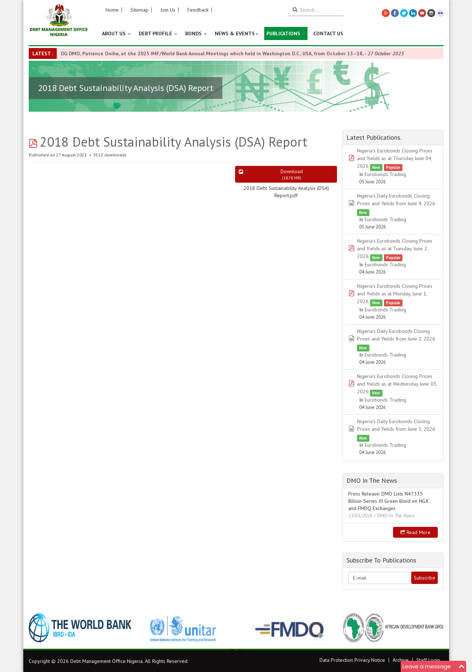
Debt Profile (158, 33)
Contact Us (328, 33)
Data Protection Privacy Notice (352, 660)
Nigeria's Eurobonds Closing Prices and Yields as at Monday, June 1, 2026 (394, 294)
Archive (401, 660)
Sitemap (139, 9)
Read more (415, 532)
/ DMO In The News (394, 515)
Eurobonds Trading (385, 174)
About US (116, 33)
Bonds (196, 33)
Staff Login (428, 660)
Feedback (198, 9)
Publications (285, 33)
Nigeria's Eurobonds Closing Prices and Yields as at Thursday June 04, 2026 (394, 158)
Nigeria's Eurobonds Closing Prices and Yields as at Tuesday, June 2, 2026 (394, 248)
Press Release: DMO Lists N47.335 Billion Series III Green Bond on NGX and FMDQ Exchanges (388, 501)
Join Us (167, 9)
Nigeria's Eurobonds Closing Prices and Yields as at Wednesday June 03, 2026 (397, 384)
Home (112, 9)
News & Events (236, 33)
